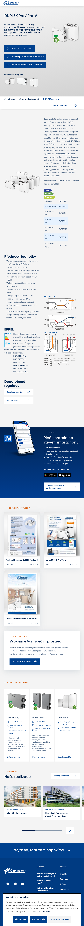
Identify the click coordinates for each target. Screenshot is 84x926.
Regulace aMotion (19, 392)
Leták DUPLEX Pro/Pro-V (56, 560)
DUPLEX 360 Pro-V (20, 369)
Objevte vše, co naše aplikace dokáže (61, 487)
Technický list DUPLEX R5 (66, 728)
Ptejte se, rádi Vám (42, 850)
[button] (70, 830)
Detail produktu (13, 757)
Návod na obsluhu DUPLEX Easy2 (16, 732)
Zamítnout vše (38, 919)
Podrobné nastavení (60, 919)
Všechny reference (65, 776)
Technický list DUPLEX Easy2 (15, 726)
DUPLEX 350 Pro (19, 359)
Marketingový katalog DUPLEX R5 (66, 723)
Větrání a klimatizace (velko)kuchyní (46, 889)
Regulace (64, 879)
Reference (64, 889)
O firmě (63, 884)
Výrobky (63, 874)
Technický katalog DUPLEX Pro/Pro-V (22, 560)
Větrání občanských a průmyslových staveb (46, 875)
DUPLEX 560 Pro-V (20, 372)
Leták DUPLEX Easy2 (14, 722)
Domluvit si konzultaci (25, 661)
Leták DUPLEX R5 (64, 731)
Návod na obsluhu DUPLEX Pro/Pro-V (21, 618)
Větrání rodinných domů (45, 882)
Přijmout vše (20, 919)
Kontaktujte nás (64, 105)
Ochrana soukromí (42, 911)
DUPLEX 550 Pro (19, 362)
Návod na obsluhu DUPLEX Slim (41, 730)
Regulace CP (19, 400)
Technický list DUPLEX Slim (41, 725)
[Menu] (78, 3)
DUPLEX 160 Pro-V (20, 365)
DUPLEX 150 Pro (19, 356)
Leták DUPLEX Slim (39, 722)
